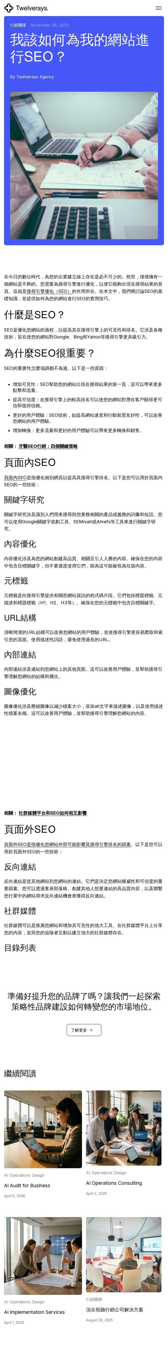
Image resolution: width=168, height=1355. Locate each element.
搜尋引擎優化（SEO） (49, 291)
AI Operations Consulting (114, 1183)
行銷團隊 (18, 25)
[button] (158, 8)
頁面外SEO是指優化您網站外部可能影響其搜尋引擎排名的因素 (67, 844)
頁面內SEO (15, 477)
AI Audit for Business (27, 1185)
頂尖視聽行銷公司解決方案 (114, 1310)
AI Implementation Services (34, 1312)
